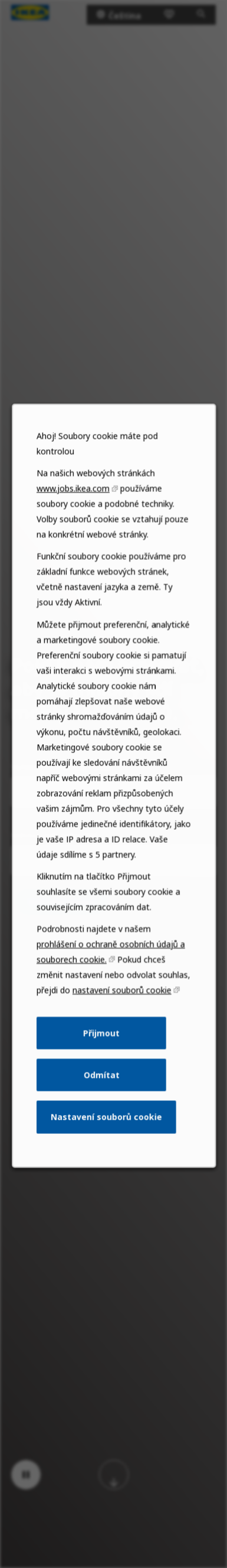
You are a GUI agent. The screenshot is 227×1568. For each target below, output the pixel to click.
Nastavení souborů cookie (106, 1129)
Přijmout (101, 1049)
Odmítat (101, 1089)
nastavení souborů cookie (121, 1007)
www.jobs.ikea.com (74, 521)
